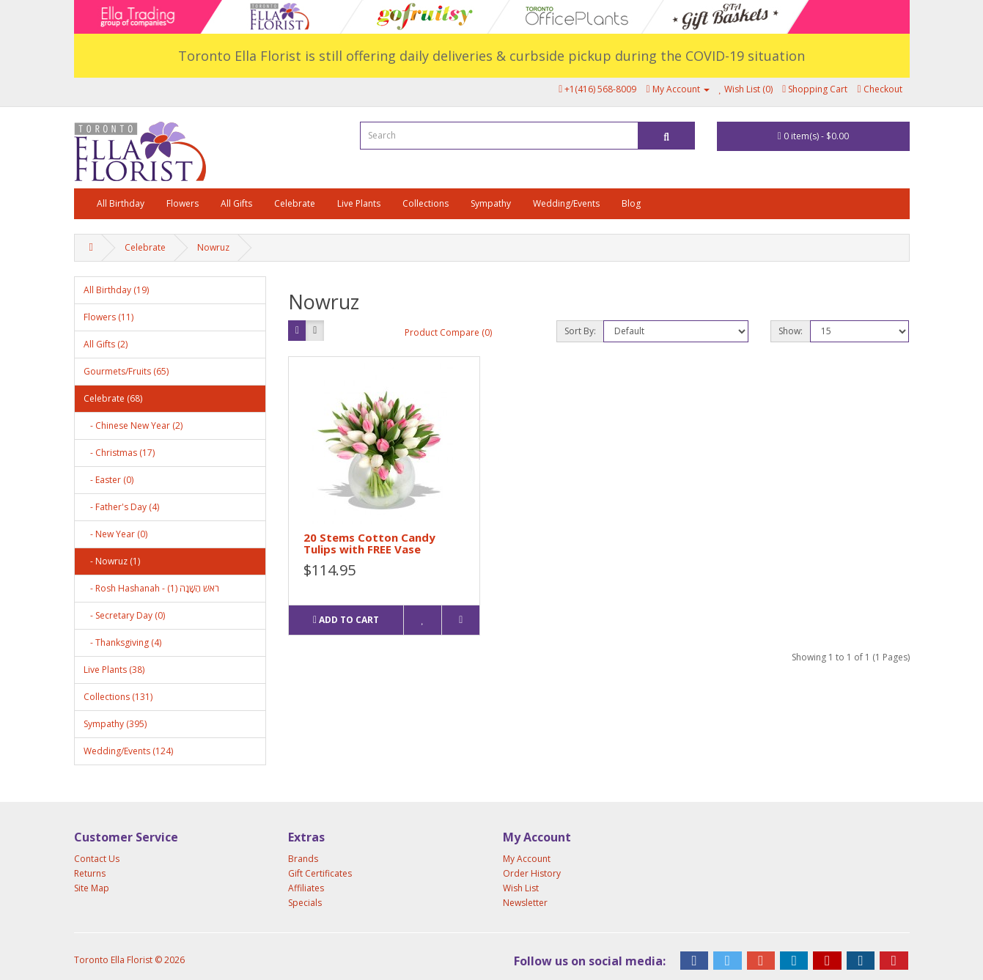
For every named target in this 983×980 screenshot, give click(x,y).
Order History (532, 873)
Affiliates (306, 888)
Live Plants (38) (114, 669)
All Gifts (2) (106, 344)
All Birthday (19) (116, 290)
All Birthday (120, 203)
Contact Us (96, 858)
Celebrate (294, 203)
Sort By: (580, 331)
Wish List (521, 888)
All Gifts (236, 203)
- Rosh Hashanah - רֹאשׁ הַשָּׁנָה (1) (151, 588)
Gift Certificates (320, 873)
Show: (790, 331)
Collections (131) (118, 696)
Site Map (91, 888)
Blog (631, 203)
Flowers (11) (108, 317)
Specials (305, 902)
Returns (90, 873)
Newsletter (525, 902)
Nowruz (213, 247)
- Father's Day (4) (121, 507)
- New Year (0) (115, 534)
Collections (425, 203)
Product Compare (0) (448, 332)
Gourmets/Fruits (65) (126, 371)
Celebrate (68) (113, 398)
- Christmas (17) (119, 452)
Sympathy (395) (115, 724)
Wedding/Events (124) (128, 751)
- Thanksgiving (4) (122, 642)
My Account (527, 858)
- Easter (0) (108, 480)
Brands (303, 858)
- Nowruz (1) (112, 561)
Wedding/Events (566, 203)
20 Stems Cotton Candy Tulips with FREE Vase (369, 543)
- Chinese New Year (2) (133, 425)
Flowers (182, 203)
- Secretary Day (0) (124, 615)
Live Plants (358, 203)
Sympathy (491, 203)
